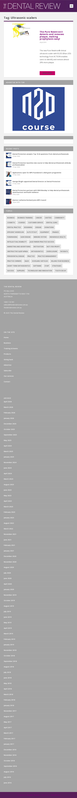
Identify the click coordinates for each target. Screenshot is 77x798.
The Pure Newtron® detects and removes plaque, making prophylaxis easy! (52, 35)
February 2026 (9, 413)
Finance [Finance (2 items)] (55, 232)
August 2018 (9, 667)
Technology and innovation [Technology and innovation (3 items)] (40, 271)
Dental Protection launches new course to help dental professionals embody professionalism (41, 164)
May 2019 (7, 622)
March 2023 (8, 506)
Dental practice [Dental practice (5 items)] (14, 227)
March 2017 (8, 733)
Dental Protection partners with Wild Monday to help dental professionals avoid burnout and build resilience (40, 191)
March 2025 (8, 451)
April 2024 (8, 473)
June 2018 (8, 678)
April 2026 (8, 401)
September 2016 (10, 766)
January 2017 (9, 744)
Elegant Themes (33, 795)
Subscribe (7, 370)
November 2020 (10, 562)
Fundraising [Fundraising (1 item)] (12, 237)
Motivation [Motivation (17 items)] (39, 247)
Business (7, 343)
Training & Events (11, 348)
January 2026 (9, 418)
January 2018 (9, 705)
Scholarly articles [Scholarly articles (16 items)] (40, 261)
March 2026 (8, 407)
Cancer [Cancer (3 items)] (39, 218)
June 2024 (8, 468)
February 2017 (9, 738)
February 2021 (9, 545)
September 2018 (10, 661)
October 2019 (9, 600)
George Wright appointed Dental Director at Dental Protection (36, 181)
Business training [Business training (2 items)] (25, 218)
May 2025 (7, 440)
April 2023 (8, 501)
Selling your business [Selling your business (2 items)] (60, 261)
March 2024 (8, 479)
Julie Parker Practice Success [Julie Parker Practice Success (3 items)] (42, 242)
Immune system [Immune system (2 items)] (40, 237)
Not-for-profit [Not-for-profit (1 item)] (53, 247)
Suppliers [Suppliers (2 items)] (21, 271)
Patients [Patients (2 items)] (64, 251)
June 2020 (8, 578)
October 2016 (9, 761)
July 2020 (7, 573)
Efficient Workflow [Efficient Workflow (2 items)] (15, 232)
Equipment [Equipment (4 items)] (44, 232)
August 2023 (9, 484)
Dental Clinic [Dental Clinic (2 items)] (51, 222)
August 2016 (9, 772)
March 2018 (8, 694)
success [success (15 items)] (10, 271)
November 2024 (10, 462)
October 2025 (9, 429)
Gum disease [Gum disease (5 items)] (26, 237)
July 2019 (7, 611)
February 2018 (9, 700)
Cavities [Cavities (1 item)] (48, 218)
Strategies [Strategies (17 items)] (56, 266)
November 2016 (10, 755)
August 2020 (9, 567)
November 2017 (10, 711)
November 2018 (10, 650)
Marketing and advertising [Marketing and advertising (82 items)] (18, 247)
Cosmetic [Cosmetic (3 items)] (11, 222)
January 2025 (9, 457)
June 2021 (8, 540)
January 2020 (9, 589)
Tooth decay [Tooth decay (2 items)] (60, 271)
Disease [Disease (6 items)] (38, 227)
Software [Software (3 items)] (37, 266)
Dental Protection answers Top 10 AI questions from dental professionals (40, 154)
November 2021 (10, 534)
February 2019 (9, 639)
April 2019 (8, 628)
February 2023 (9, 512)
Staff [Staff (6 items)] (47, 266)
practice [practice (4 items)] (31, 256)
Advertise (7, 365)
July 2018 (7, 672)
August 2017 (9, 716)
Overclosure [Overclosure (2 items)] (51, 251)
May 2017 (7, 722)
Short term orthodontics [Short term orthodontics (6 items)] (18, 266)
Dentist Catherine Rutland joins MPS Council (29, 200)
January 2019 (9, 644)
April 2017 (8, 727)
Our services (9, 376)
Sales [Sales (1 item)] (27, 261)
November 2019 (10, 595)
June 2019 (8, 617)
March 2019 (8, 633)
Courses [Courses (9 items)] (21, 222)
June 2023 (8, 490)
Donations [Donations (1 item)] (49, 227)
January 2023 (9, 518)
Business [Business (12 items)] (10, 218)
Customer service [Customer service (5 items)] (35, 222)
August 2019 (9, 606)
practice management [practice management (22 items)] (47, 256)
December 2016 (10, 749)
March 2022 (8, 529)
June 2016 (8, 783)
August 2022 (9, 523)
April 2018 (8, 689)
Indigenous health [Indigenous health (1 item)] (57, 237)
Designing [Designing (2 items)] (28, 227)
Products (7, 354)
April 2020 (8, 584)
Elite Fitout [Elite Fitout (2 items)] (32, 232)
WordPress (55, 795)
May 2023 (7, 495)
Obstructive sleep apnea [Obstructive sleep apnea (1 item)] (17, 251)
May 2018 (7, 683)
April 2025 (8, 446)
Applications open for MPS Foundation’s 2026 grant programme (36, 173)
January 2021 (9, 551)
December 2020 (10, 556)
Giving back (8, 359)
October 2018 (9, 656)
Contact (7, 381)
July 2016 (7, 777)
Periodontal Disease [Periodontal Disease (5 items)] (15, 256)
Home (6, 337)
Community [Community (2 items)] (59, 218)
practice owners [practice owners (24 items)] (14, 261)
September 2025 (10, 435)
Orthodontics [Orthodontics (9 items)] (37, 251)
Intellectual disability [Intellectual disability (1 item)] (16, 242)
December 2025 (10, 424)
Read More (47, 73)
